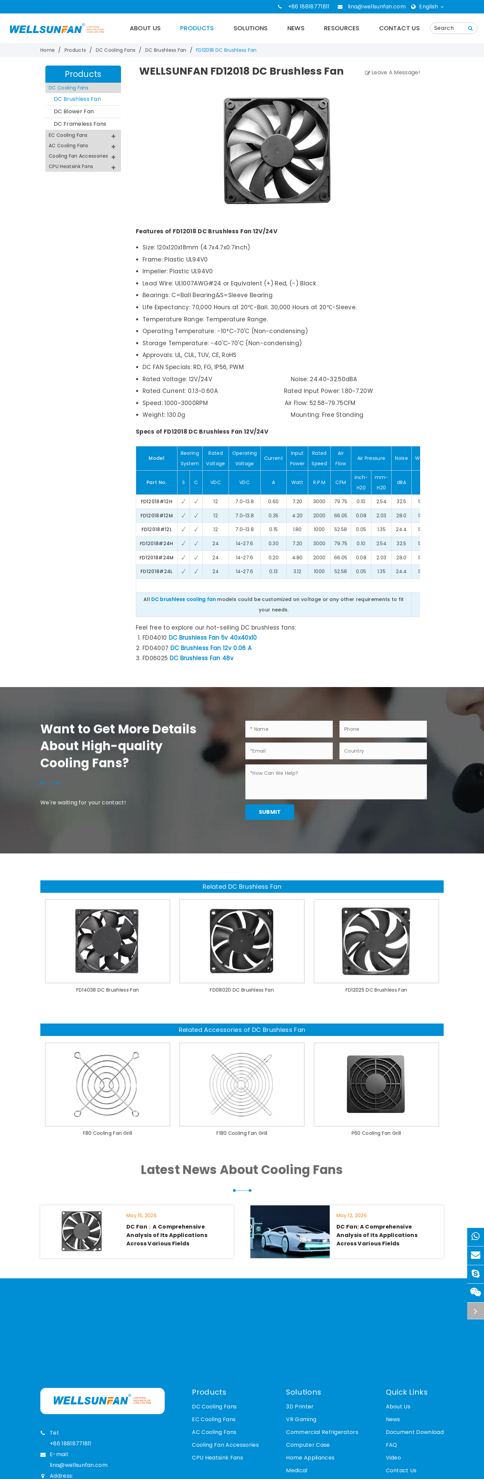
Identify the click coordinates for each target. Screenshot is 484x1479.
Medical (296, 1470)
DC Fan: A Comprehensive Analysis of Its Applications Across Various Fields (376, 1235)
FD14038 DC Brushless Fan (107, 990)
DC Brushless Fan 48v (202, 658)
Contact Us (399, 28)
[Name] (470, 28)
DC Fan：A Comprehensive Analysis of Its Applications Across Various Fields (166, 1235)
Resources (342, 28)
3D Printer (300, 1406)
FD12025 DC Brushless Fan (376, 990)
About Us (145, 28)
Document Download (415, 1432)
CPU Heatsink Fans (83, 167)
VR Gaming (301, 1419)
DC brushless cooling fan (183, 599)
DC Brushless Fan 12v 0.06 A (211, 648)
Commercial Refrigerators (322, 1432)
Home (47, 50)
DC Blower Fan (74, 111)
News (296, 28)
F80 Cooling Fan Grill (107, 1133)
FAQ (391, 1445)
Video (393, 1458)
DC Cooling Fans (116, 50)
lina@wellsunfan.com (377, 6)
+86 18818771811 (309, 6)
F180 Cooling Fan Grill (241, 1133)
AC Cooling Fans (83, 146)
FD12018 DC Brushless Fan (226, 50)
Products (197, 28)
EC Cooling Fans (83, 136)
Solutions (251, 28)
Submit (270, 812)
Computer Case (308, 1445)
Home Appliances (310, 1458)
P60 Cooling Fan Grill (376, 1133)
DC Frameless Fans (80, 124)
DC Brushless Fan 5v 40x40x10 (213, 638)
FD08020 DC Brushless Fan (242, 990)
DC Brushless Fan (166, 50)
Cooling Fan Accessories (83, 157)
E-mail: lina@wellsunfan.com (74, 1459)
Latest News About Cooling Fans (242, 1174)
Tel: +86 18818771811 (65, 1437)
